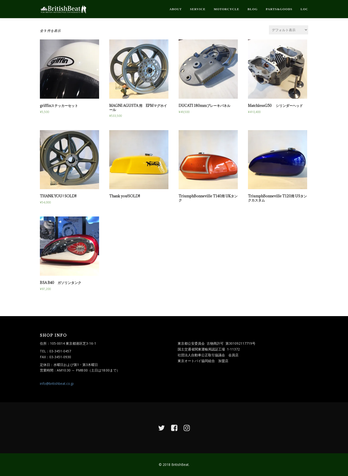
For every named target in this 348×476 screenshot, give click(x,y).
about (175, 9)
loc (304, 9)
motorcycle (226, 9)
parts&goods (279, 9)
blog (252, 9)
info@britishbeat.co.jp (57, 383)
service (197, 9)
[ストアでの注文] (288, 29)
